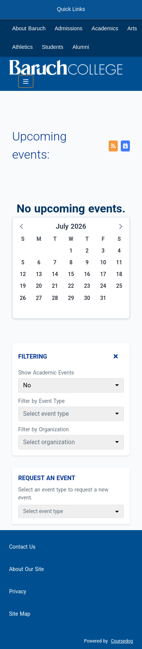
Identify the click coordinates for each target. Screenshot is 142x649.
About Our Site (26, 569)
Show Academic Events (46, 373)
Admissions (69, 28)
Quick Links (71, 9)
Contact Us (22, 547)
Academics (105, 28)
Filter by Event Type (41, 401)
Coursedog (122, 641)
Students (52, 47)
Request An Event (46, 478)
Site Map (19, 614)
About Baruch (28, 28)
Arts (132, 28)
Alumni (80, 47)
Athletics (22, 47)
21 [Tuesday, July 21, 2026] (55, 286)
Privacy (17, 591)
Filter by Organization (43, 429)
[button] (22, 226)
